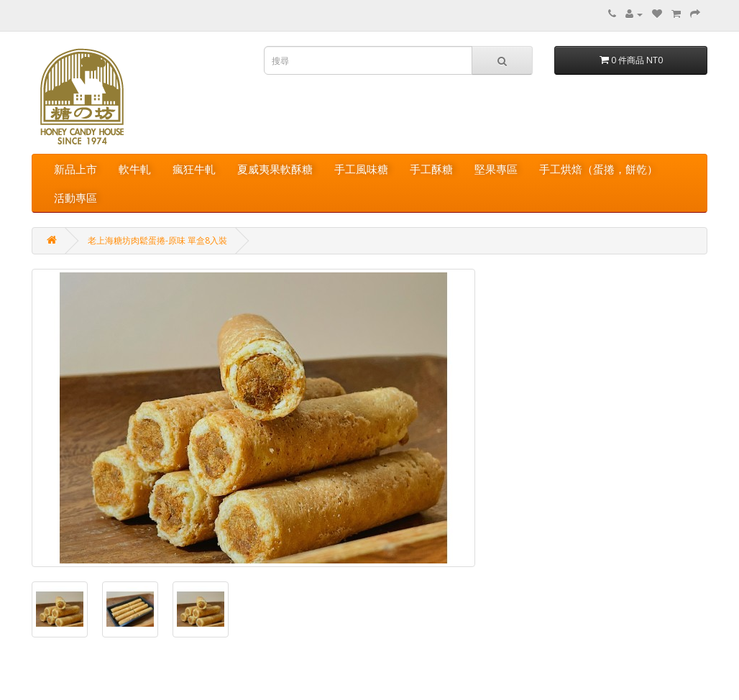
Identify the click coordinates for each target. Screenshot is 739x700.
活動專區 (75, 197)
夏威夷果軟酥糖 (275, 169)
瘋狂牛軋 (194, 169)
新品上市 (75, 169)
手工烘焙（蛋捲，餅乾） (598, 169)
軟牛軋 (135, 169)
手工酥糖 (431, 169)
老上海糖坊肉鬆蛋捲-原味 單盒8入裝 (157, 240)
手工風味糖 (361, 169)
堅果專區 (496, 169)
